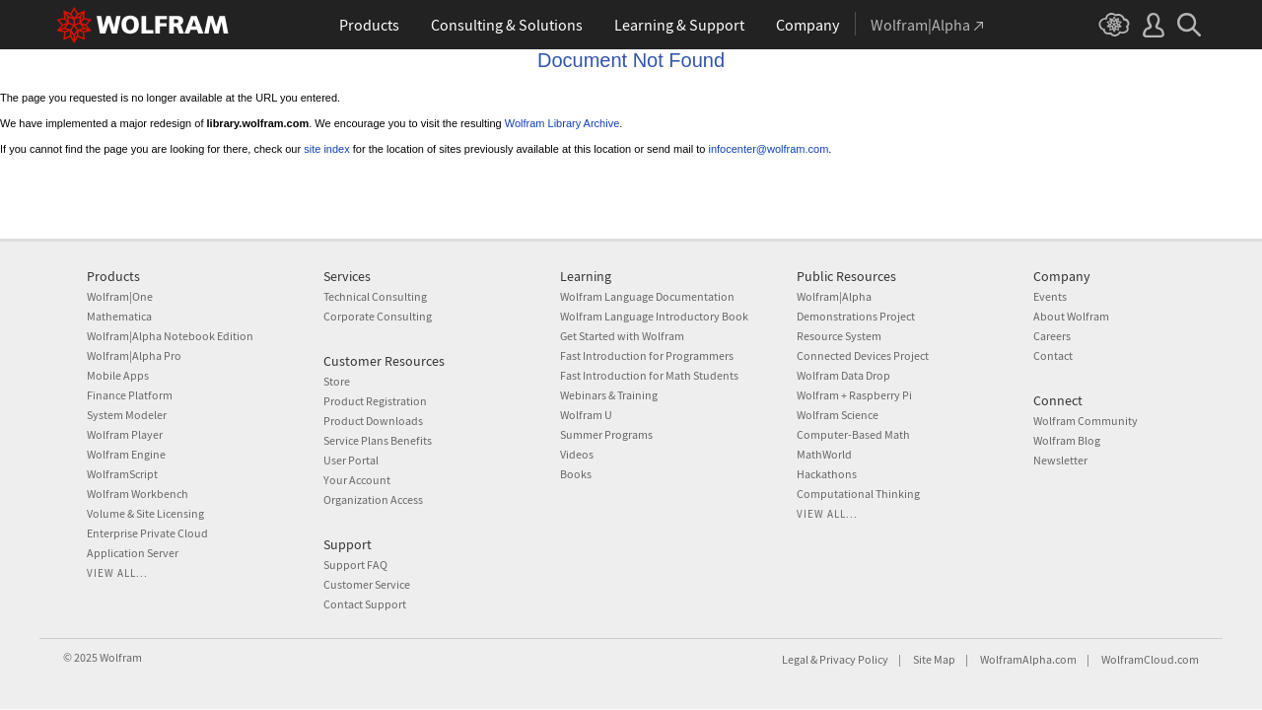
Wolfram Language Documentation (647, 296)
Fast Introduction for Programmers (647, 355)
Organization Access (373, 499)
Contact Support (364, 604)
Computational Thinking (858, 493)
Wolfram (121, 657)
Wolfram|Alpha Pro (134, 355)
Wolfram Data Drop (843, 375)
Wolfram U (586, 414)
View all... (117, 573)
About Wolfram (1071, 316)
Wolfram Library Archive (562, 123)
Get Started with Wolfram (622, 335)
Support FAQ (355, 564)
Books (576, 473)
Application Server (132, 552)
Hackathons (827, 473)
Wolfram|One (120, 296)
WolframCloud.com (1150, 659)
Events (1050, 296)
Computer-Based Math (853, 434)
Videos (577, 454)
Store (336, 381)
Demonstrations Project (856, 316)
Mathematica (119, 316)
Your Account (356, 479)
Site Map (934, 659)
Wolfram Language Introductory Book (654, 316)
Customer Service (366, 584)
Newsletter (1060, 460)
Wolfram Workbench (137, 493)
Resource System (839, 335)
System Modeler (127, 414)
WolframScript (122, 473)
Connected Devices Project (863, 355)
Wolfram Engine (126, 454)
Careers (1052, 335)
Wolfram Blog (1066, 440)
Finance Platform (130, 395)
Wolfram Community (1085, 420)
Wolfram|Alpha (834, 296)
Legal (795, 659)
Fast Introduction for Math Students (649, 375)
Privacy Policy (853, 659)
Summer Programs (606, 434)
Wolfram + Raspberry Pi (854, 395)
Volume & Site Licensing (145, 513)
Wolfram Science (837, 414)
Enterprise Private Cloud (147, 533)
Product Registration (375, 400)
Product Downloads (373, 420)
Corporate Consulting (377, 316)
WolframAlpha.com (1028, 659)
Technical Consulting (375, 296)
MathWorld (824, 454)
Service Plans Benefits (377, 440)
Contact (1053, 355)
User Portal (351, 460)
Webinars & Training (609, 395)
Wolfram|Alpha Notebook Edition (170, 335)
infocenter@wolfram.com (769, 149)
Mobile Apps (118, 375)
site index (326, 149)
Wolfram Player (125, 434)
